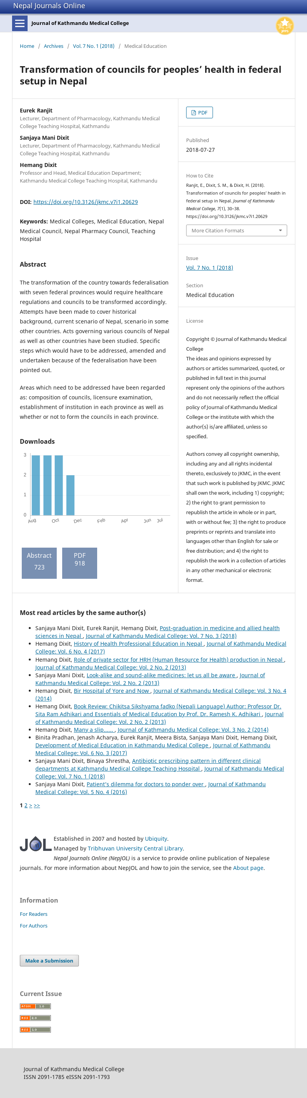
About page (248, 867)
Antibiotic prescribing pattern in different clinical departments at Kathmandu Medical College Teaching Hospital (148, 764)
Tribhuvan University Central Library (135, 848)
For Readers (33, 913)
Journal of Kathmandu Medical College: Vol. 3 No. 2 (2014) (193, 729)
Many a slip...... (94, 729)
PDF (202, 112)
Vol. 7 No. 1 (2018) (94, 45)
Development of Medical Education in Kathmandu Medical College (122, 745)
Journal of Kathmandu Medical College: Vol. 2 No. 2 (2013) (110, 667)
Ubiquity (156, 838)
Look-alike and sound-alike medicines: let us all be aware (162, 675)
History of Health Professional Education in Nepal (139, 643)
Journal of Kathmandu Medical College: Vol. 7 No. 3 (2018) (161, 635)
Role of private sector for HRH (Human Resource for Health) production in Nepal (179, 659)
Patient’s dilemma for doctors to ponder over (146, 784)
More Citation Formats (218, 230)
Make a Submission (49, 960)
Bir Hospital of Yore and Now (112, 690)
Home (27, 45)
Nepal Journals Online (49, 5)
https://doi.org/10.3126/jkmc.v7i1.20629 (85, 202)
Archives (53, 45)
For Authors (33, 925)
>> (37, 805)
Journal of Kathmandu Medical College (80, 22)
